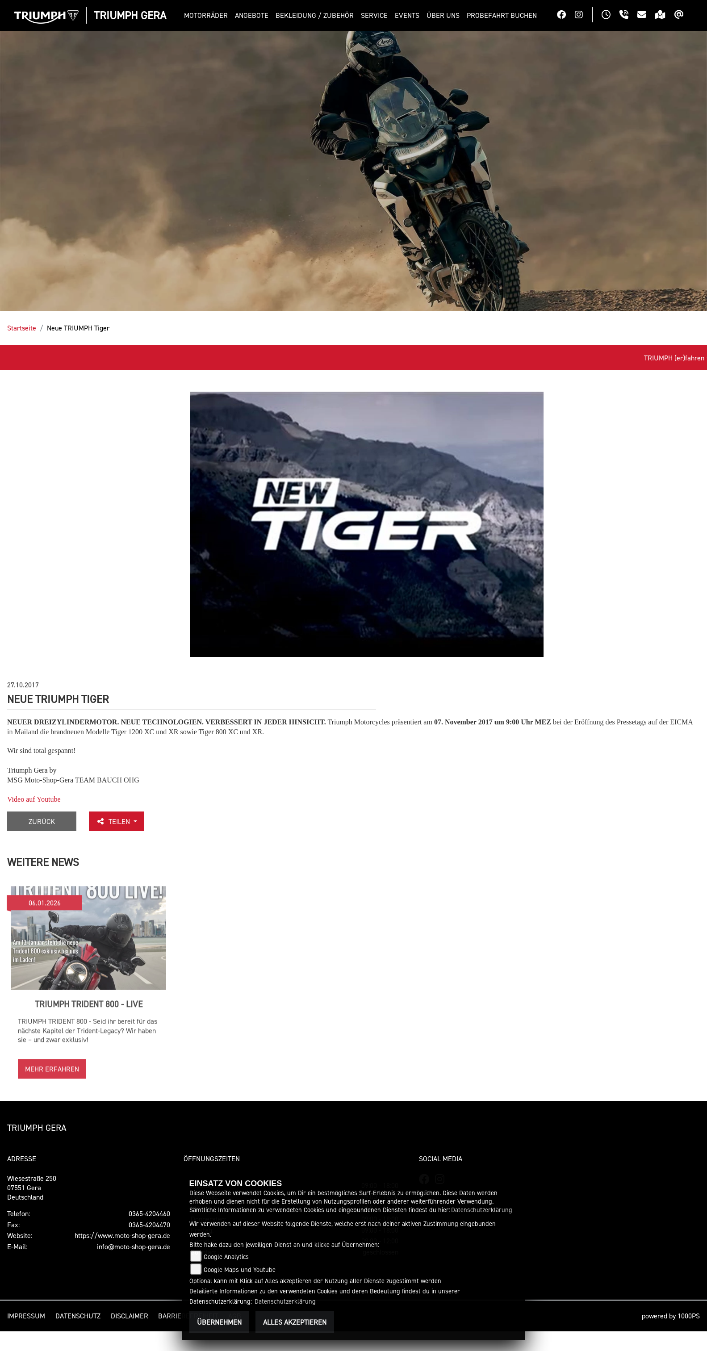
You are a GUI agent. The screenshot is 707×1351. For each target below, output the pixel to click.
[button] (207, 15)
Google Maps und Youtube (240, 1269)
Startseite (21, 327)
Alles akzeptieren (294, 1322)
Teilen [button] (114, 821)
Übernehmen (219, 1322)
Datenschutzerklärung (481, 1209)
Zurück (42, 821)
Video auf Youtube (33, 799)
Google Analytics (226, 1256)
